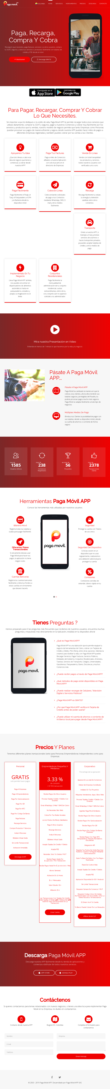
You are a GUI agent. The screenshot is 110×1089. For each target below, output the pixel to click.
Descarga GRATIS (44, 60)
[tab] (81, 640)
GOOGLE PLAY (66, 973)
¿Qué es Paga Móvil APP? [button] (68, 641)
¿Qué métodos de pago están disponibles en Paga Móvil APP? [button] (80, 682)
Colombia (40, 4)
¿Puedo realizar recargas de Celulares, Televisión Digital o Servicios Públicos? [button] (79, 692)
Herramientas (71, 3)
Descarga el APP (20, 857)
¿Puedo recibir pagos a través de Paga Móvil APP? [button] (80, 674)
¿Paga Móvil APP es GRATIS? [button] (70, 700)
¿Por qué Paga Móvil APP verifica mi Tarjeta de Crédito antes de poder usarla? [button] (78, 708)
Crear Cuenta (55, 912)
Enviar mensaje (81, 1056)
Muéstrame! (19, 60)
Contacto (103, 3)
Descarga (92, 3)
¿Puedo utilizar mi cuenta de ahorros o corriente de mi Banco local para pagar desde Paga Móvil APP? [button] (80, 718)
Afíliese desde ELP (89, 916)
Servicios (59, 3)
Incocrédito (94, 896)
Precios (83, 3)
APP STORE (44, 973)
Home (50, 3)
